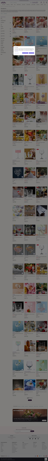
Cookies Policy (17, 50)
